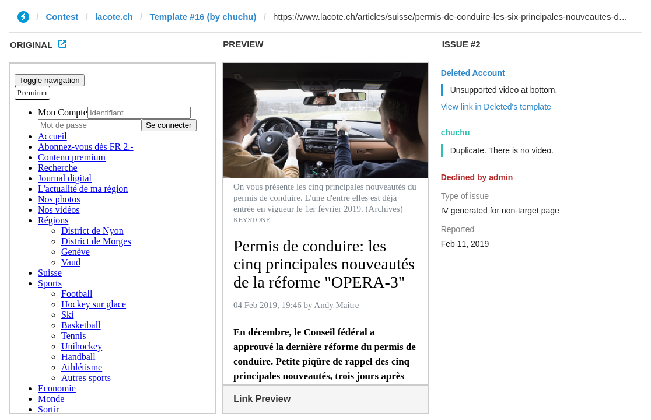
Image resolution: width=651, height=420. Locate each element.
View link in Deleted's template (496, 106)
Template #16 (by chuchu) (202, 17)
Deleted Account (473, 73)
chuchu (455, 132)
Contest (62, 17)
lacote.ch (114, 17)
